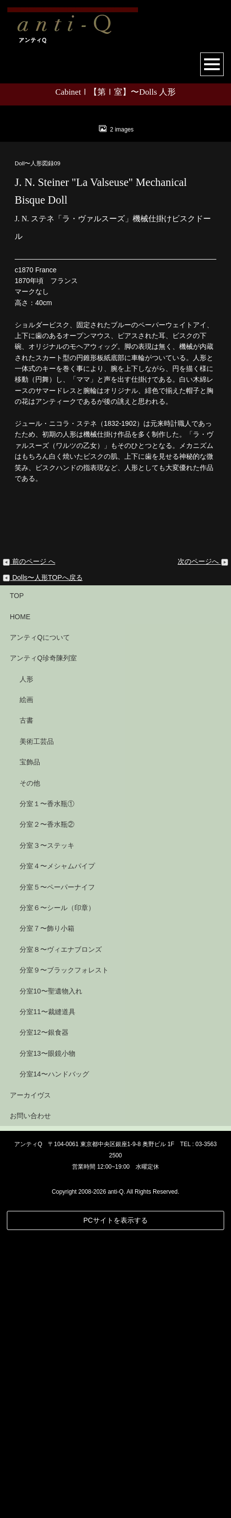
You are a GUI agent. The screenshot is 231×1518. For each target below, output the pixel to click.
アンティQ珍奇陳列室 (43, 939)
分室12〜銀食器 (44, 1314)
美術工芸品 (37, 1022)
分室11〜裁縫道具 (47, 1293)
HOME (20, 898)
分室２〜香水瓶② (47, 1106)
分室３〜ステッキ (47, 1126)
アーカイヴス (30, 1376)
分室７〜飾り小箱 (47, 1210)
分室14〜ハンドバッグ (54, 1355)
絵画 (26, 981)
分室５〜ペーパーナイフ (57, 1168)
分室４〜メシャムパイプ (57, 1148)
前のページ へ (28, 843)
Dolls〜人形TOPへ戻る (42, 859)
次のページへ (203, 843)
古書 (26, 1002)
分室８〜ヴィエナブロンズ (61, 1230)
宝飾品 (30, 1043)
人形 (26, 960)
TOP (17, 877)
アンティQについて (40, 918)
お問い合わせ (30, 1397)
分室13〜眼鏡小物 (47, 1334)
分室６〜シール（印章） (57, 1189)
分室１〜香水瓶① (47, 1085)
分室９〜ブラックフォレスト (64, 1251)
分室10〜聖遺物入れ (51, 1272)
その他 (30, 1064)
